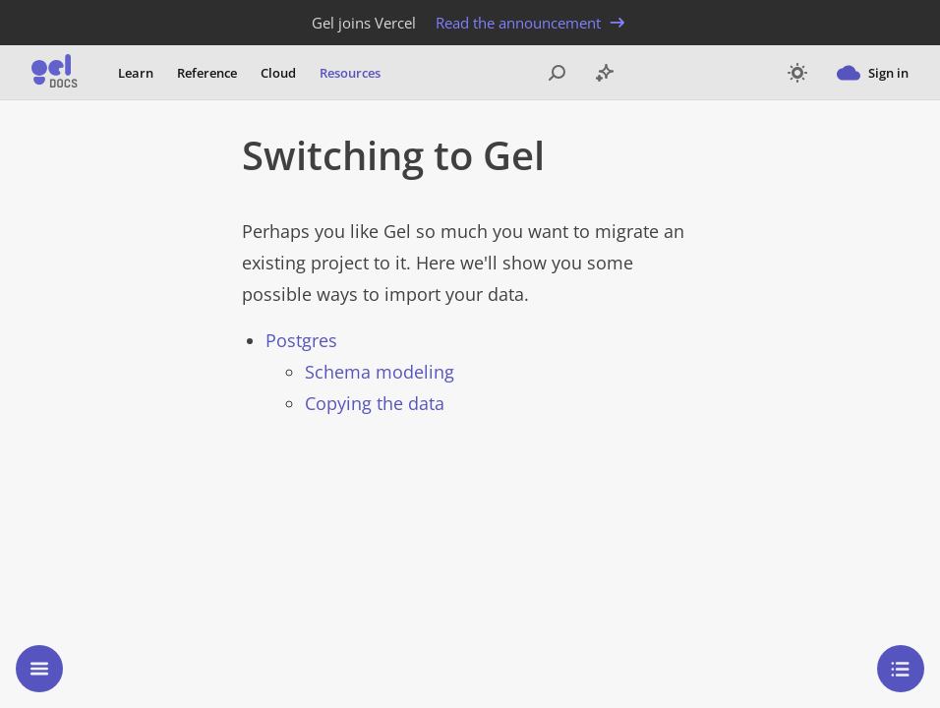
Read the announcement (532, 22)
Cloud (278, 73)
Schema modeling (379, 372)
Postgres (301, 340)
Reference (207, 73)
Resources (350, 73)
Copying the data (374, 403)
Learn (135, 73)
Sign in (873, 73)
